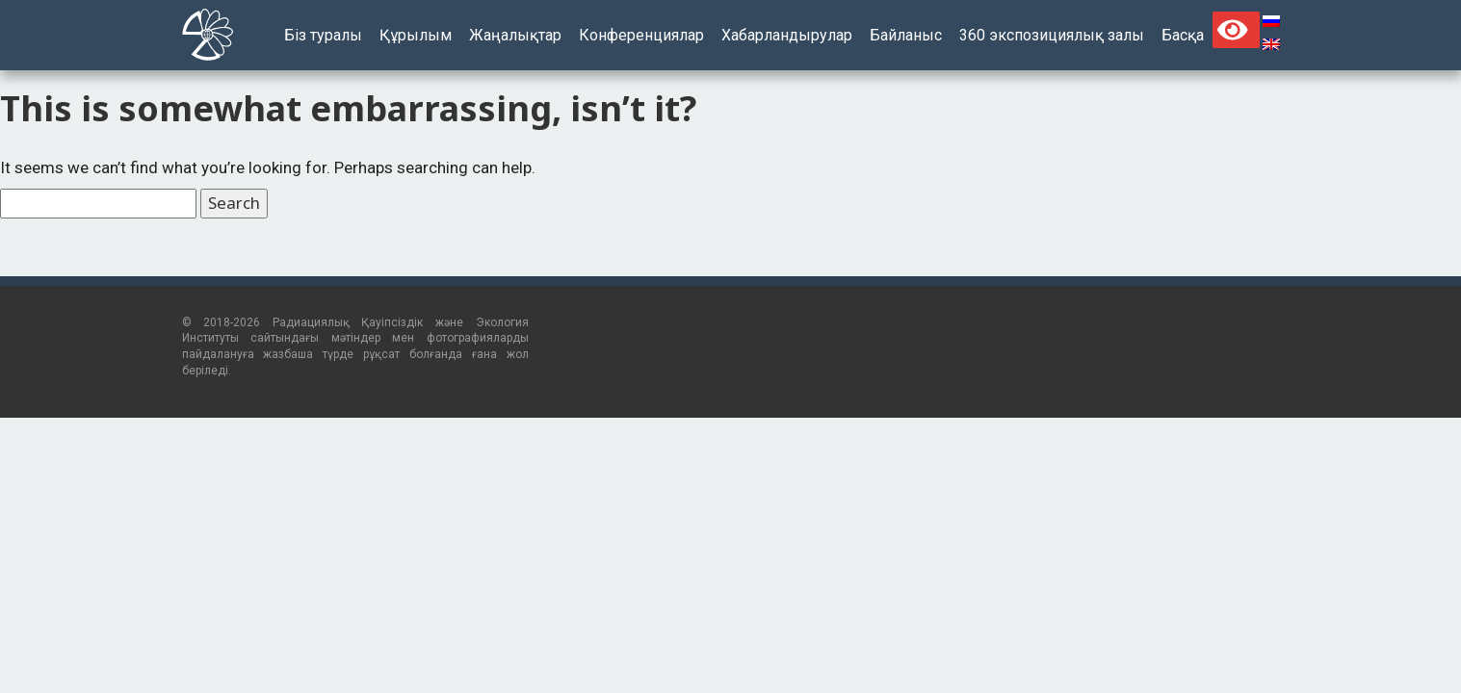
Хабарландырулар (786, 35)
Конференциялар (641, 35)
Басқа (1182, 35)
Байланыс (906, 35)
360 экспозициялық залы (1051, 35)
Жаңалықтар (515, 35)
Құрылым (415, 35)
